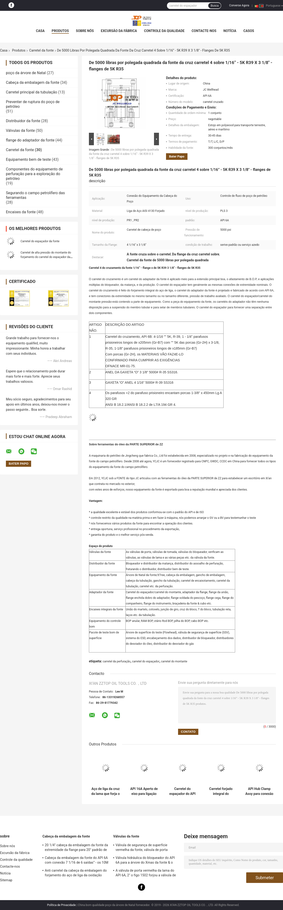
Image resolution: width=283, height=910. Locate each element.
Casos (248, 31)
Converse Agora (239, 5)
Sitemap (6, 880)
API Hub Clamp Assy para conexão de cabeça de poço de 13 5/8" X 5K (259, 791)
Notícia (229, 31)
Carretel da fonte (41, 50)
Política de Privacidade (61, 905)
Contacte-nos (203, 31)
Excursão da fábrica (119, 31)
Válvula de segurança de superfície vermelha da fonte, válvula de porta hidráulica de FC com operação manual (145, 848)
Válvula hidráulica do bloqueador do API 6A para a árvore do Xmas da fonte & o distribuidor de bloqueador (145, 861)
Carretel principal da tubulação (31, 92)
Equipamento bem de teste (28, 159)
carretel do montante (174, 661)
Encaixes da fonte (21, 212)
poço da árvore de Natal (26, 73)
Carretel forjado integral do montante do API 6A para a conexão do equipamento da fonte (221, 791)
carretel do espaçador (145, 661)
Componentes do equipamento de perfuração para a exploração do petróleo (34, 174)
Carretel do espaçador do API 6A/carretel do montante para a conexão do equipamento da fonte (182, 791)
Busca (214, 5)
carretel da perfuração (116, 661)
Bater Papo (176, 156)
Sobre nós (85, 31)
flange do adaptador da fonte (30, 140)
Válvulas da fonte (20, 130)
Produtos (60, 31)
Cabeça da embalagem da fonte (32, 82)
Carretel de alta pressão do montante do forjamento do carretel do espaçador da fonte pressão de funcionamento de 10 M (46, 257)
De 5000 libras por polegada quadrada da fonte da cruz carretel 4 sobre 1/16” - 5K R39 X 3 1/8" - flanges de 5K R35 (124, 154)
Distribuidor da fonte (23, 121)
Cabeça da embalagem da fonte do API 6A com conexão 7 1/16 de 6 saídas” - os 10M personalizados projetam (76, 861)
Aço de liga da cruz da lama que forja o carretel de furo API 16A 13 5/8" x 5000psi (105, 791)
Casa (40, 31)
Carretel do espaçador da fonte (40, 241)
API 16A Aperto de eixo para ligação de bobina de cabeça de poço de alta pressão (144, 791)
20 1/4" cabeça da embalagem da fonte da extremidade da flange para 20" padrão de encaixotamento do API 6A (76, 848)
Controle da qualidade (164, 31)
